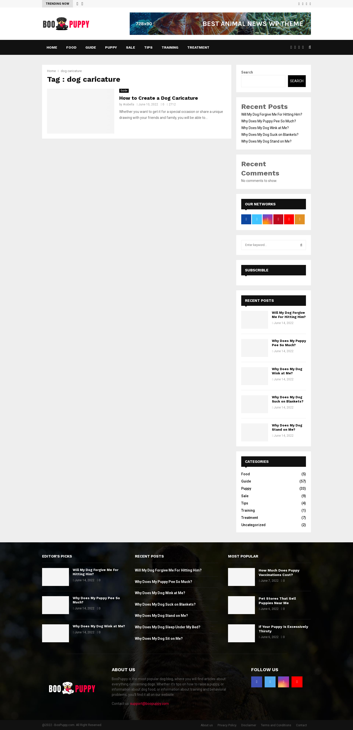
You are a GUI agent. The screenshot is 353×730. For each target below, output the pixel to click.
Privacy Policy (227, 725)
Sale (130, 47)
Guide (90, 47)
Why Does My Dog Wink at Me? (265, 128)
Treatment (198, 47)
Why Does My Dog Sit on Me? (159, 639)
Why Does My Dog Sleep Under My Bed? (167, 627)
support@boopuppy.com (149, 704)
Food (71, 47)
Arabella (128, 104)
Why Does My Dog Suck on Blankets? (269, 135)
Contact (301, 725)
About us (207, 725)
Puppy (111, 47)
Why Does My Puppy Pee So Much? (268, 121)
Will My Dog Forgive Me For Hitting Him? (271, 114)
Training (170, 47)
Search (247, 72)
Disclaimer (248, 725)
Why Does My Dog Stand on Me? (266, 141)
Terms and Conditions (276, 725)
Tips (148, 47)
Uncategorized (253, 525)
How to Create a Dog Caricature (158, 98)
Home (52, 47)
